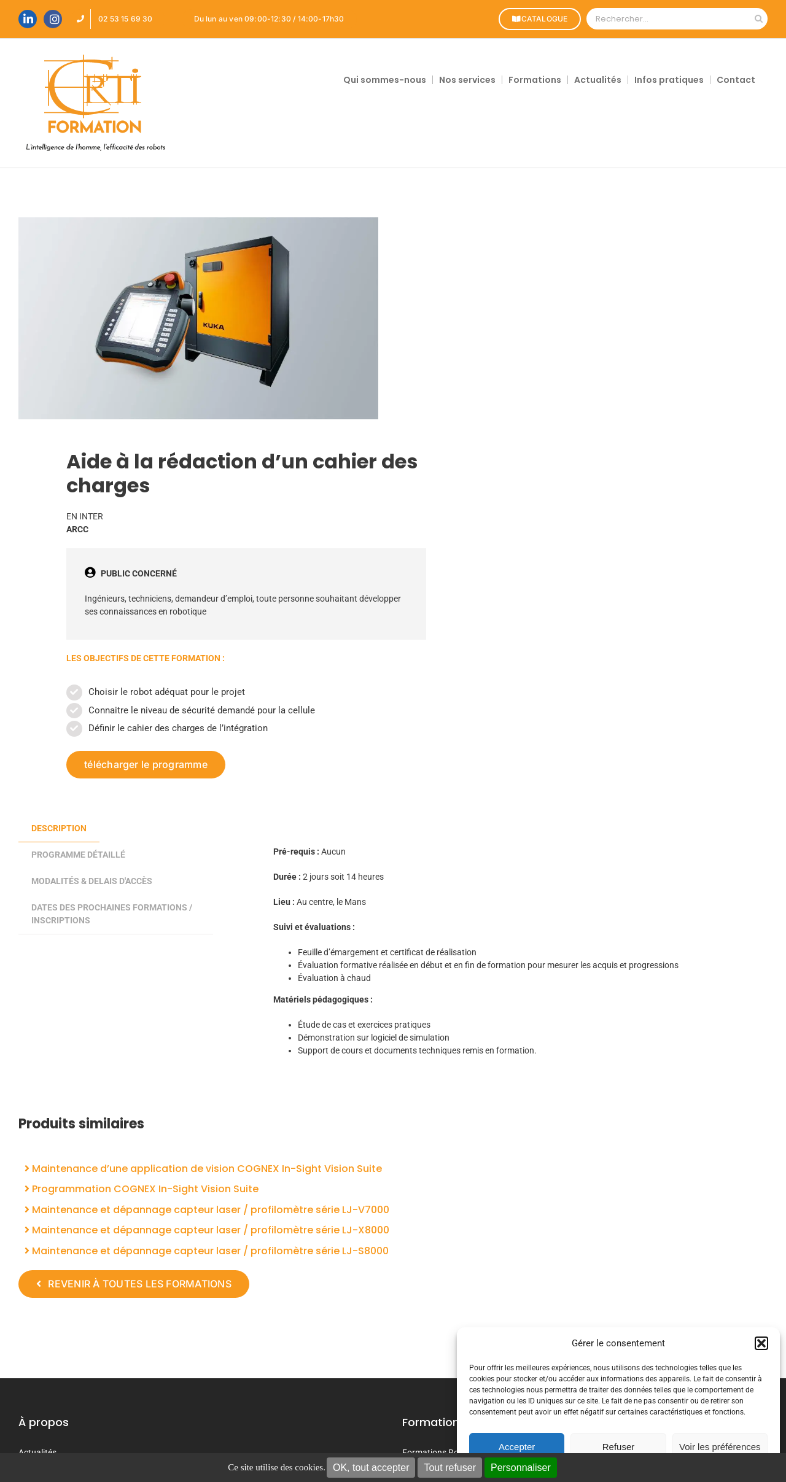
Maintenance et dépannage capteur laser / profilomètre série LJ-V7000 (207, 1210)
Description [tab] (59, 828)
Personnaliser (521, 1467)
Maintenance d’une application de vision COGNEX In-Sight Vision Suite (203, 1169)
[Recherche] (759, 18)
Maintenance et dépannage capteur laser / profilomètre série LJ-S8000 (207, 1251)
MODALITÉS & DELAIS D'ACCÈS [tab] (91, 881)
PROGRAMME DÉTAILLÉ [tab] (78, 854)
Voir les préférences (720, 1446)
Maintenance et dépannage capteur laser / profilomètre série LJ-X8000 (207, 1230)
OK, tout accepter (371, 1467)
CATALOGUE (539, 18)
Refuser (618, 1446)
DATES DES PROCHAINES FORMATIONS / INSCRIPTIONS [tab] (111, 913)
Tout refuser (449, 1467)
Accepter (517, 1446)
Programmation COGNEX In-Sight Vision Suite (142, 1189)
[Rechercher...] (668, 18)
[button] (761, 1343)
